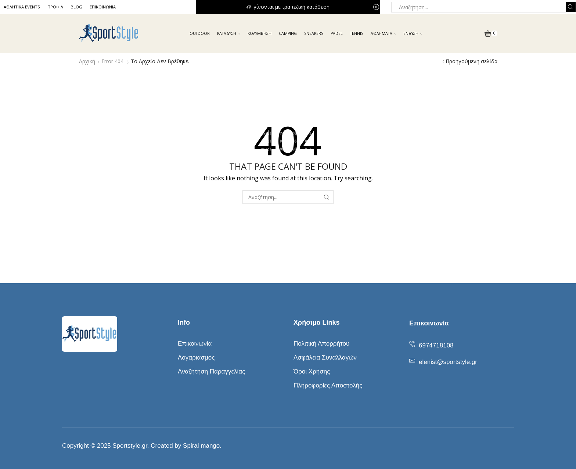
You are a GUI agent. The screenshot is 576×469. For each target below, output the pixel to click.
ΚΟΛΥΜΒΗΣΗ (259, 33)
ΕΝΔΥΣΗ (412, 33)
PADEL (337, 33)
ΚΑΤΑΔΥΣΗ (228, 33)
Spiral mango (201, 445)
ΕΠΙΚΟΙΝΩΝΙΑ (103, 7)
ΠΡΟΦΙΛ (55, 7)
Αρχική (87, 61)
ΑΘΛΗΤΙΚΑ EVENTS (22, 7)
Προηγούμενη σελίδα (471, 61)
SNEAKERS (313, 33)
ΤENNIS (356, 33)
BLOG (76, 7)
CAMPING (288, 33)
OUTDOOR (200, 33)
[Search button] (571, 7)
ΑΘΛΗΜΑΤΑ (383, 33)
